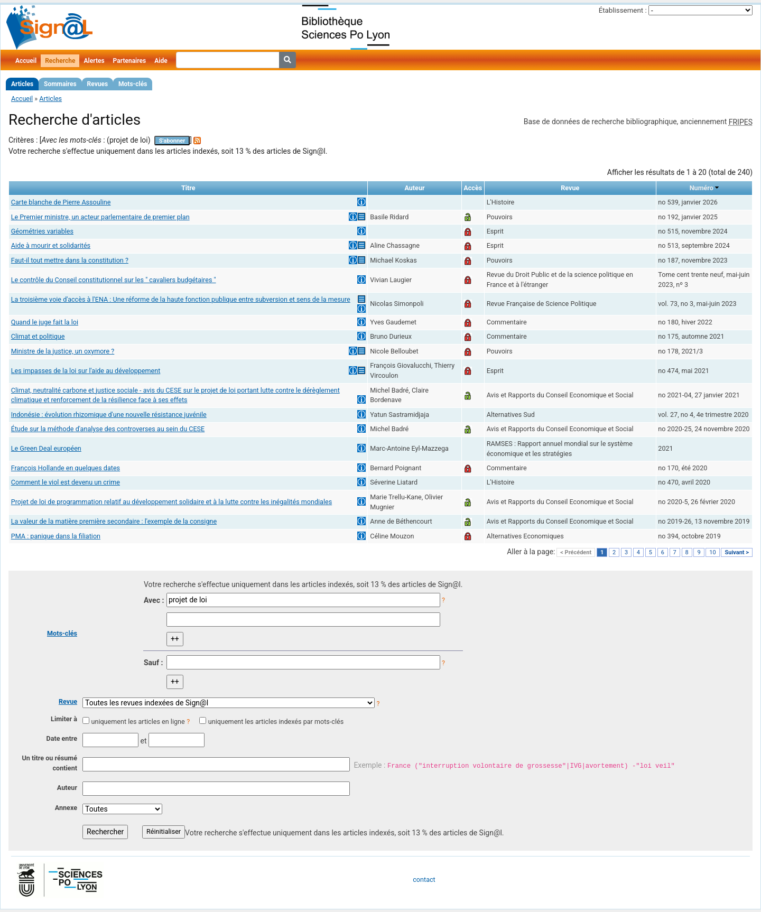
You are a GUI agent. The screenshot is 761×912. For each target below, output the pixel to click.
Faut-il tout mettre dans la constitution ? (69, 260)
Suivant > (737, 552)
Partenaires (129, 60)
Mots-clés (132, 84)
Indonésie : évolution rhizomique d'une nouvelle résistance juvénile (109, 414)
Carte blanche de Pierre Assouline (61, 202)
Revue (68, 701)
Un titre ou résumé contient (49, 763)
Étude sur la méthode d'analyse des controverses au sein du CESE (108, 429)
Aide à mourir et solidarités (50, 245)
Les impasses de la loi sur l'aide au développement (86, 371)
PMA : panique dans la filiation (55, 536)
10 (712, 552)
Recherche (60, 60)
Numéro (701, 188)
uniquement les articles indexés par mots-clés (276, 721)
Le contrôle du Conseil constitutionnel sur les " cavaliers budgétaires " (113, 280)
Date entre (61, 738)
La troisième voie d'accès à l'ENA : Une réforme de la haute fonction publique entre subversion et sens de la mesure (180, 299)
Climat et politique (38, 336)
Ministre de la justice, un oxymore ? (63, 351)
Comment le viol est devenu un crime (65, 482)
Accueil (25, 60)
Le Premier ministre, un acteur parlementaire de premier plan (100, 217)
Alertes (93, 60)
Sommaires (60, 84)
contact (424, 879)
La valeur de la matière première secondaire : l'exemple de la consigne (114, 521)
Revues (97, 84)
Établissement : (623, 10)
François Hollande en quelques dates (65, 468)
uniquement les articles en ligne (137, 721)
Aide (160, 60)
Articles (22, 84)
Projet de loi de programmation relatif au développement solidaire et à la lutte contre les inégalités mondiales (171, 502)
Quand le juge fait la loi (44, 322)
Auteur (67, 788)
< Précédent (575, 552)
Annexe (66, 808)
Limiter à (64, 719)
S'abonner (172, 140)
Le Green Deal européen (46, 448)
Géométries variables (42, 231)
